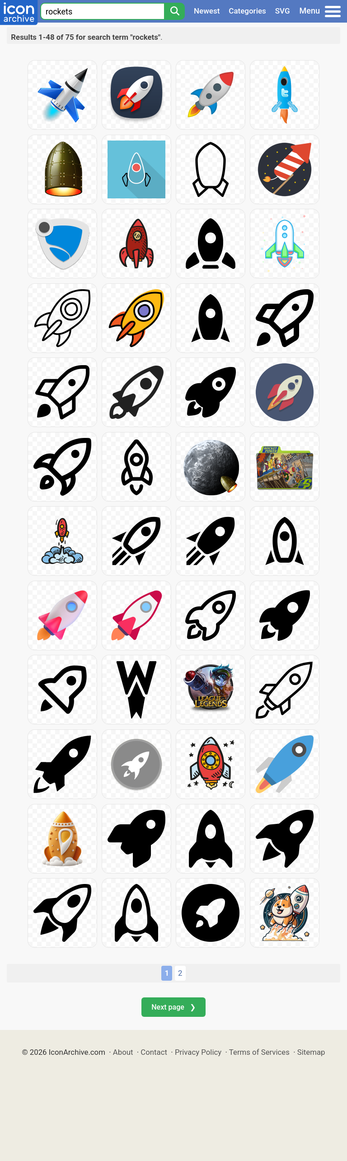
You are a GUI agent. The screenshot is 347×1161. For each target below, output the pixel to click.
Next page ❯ (173, 1007)
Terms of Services (259, 1052)
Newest (207, 10)
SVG (282, 10)
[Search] (174, 11)
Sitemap (311, 1052)
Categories (247, 10)
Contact (154, 1052)
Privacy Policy (198, 1052)
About (123, 1052)
